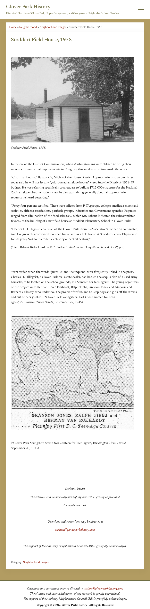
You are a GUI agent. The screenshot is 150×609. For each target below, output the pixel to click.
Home (13, 27)
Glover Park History (28, 7)
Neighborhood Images (52, 27)
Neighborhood (28, 27)
